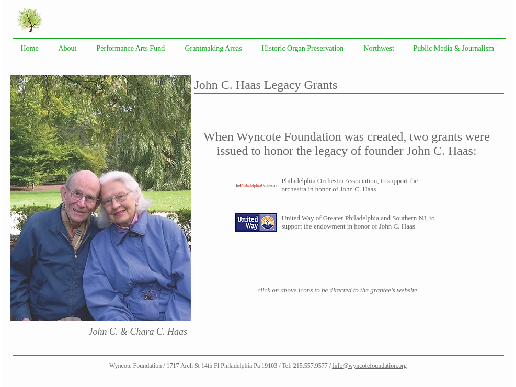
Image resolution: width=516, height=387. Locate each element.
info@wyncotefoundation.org (369, 365)
